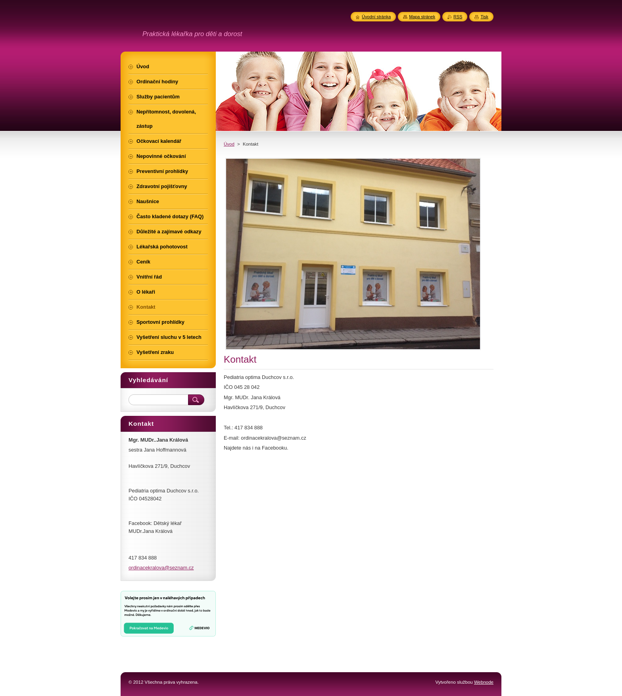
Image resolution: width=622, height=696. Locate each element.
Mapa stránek (422, 16)
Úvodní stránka (376, 16)
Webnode (483, 682)
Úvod (229, 144)
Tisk (484, 16)
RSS (457, 16)
